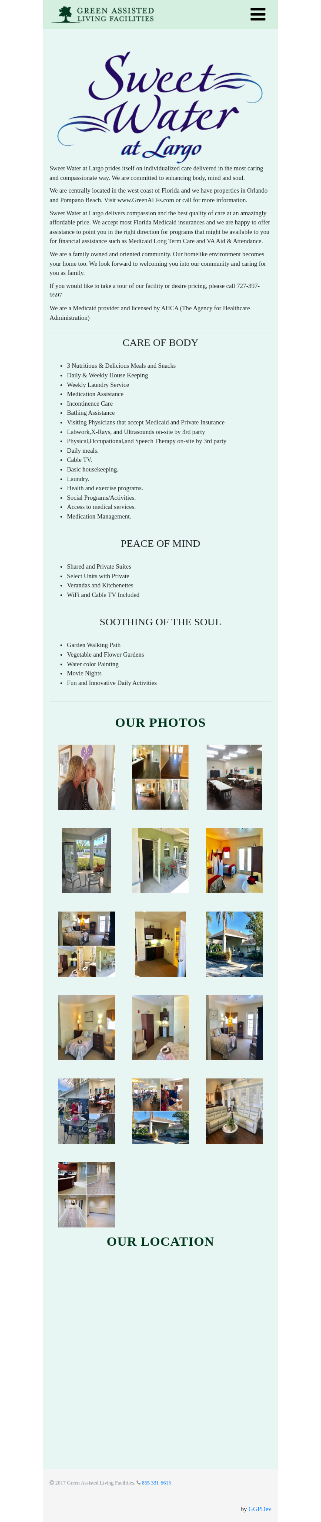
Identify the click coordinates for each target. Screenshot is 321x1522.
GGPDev (259, 1508)
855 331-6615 (156, 1483)
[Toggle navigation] (258, 14)
